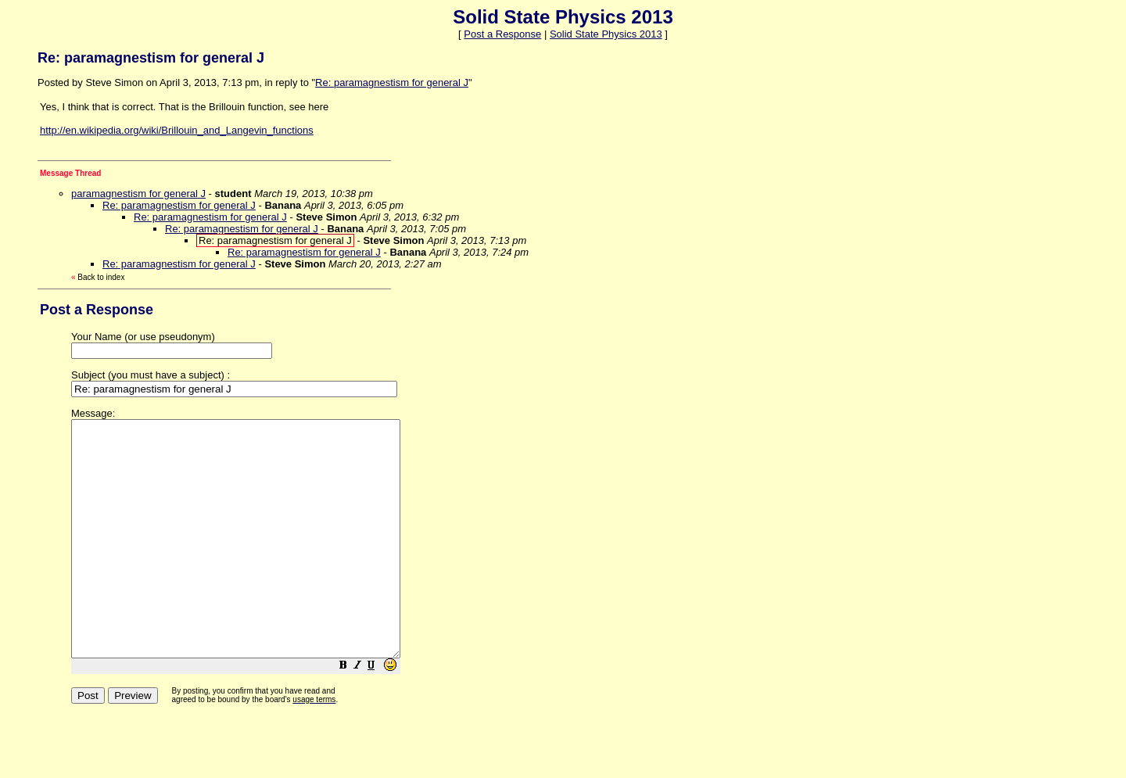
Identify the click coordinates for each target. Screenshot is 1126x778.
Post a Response (502, 34)
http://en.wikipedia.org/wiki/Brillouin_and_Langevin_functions (177, 130)
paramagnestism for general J (138, 193)
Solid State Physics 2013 (606, 34)
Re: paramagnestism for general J (391, 82)
